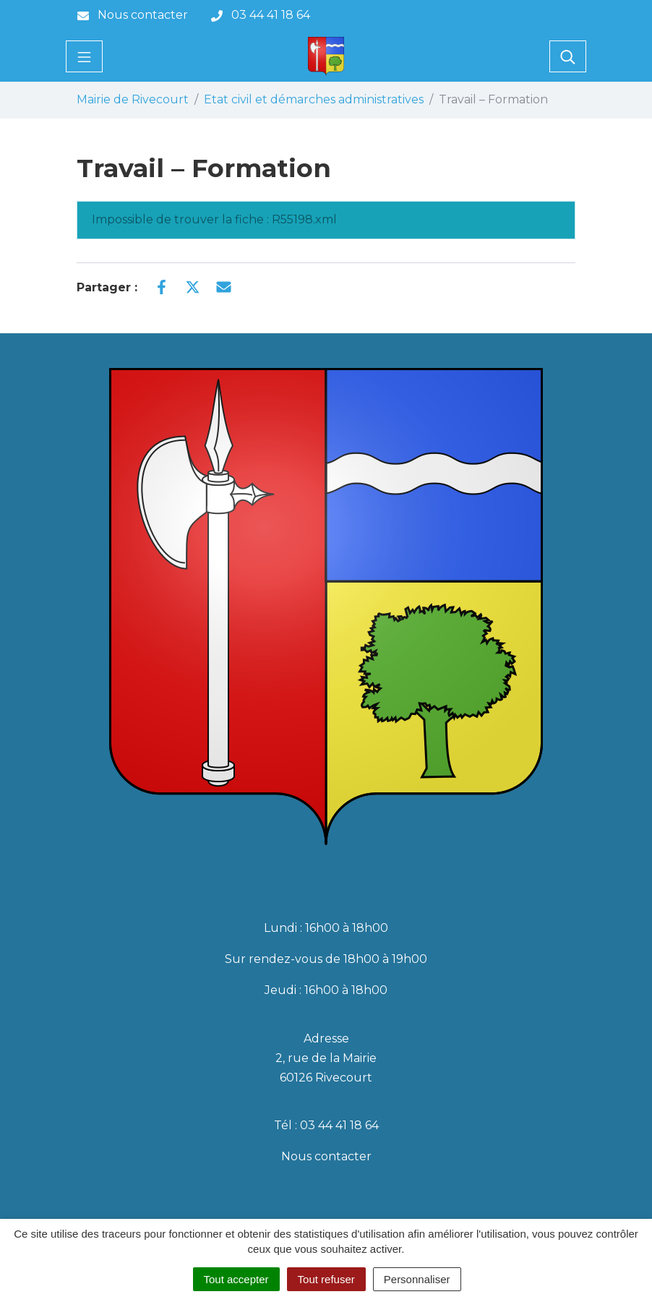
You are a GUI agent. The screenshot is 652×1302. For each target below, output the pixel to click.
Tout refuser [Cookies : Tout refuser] (326, 1279)
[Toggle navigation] (84, 56)
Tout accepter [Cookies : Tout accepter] (236, 1279)
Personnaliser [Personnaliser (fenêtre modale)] (417, 1279)
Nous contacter (326, 1156)
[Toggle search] (567, 56)
